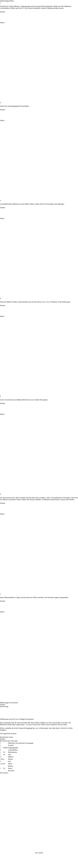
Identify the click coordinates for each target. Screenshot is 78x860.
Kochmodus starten (6, 737)
